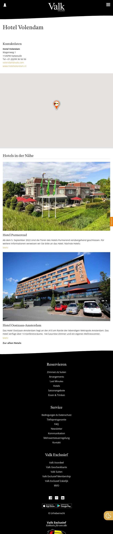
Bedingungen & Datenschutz (56, 414)
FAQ (56, 424)
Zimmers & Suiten (56, 372)
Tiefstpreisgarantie (56, 419)
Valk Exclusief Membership (56, 476)
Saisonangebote (56, 390)
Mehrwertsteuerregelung (57, 437)
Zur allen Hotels (12, 342)
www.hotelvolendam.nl (14, 66)
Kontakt (56, 442)
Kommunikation (56, 433)
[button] (56, 105)
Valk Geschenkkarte (56, 467)
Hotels (56, 385)
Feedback (111, 221)
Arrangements (56, 376)
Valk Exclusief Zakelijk (56, 480)
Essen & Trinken (56, 395)
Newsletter (56, 428)
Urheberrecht (57, 513)
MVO (56, 485)
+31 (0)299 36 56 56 (16, 59)
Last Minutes (56, 381)
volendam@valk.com (13, 62)
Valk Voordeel (56, 462)
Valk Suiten (56, 471)
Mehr (5, 247)
